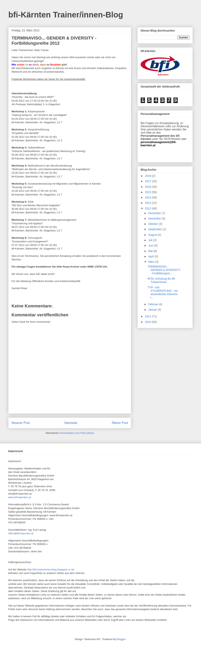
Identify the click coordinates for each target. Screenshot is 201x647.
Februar (153, 304)
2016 (148, 186)
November (155, 218)
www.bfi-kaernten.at (19, 497)
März (151, 261)
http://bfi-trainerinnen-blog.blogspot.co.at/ (50, 569)
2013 (148, 202)
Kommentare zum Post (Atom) (76, 432)
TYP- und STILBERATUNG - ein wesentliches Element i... (163, 292)
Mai (150, 251)
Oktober (153, 223)
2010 (148, 322)
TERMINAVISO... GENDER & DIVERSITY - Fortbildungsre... (164, 270)
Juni (151, 245)
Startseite (70, 423)
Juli (150, 240)
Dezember (155, 213)
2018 (148, 175)
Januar (153, 309)
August (153, 234)
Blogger (121, 639)
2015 (148, 192)
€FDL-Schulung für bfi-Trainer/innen (162, 280)
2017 (148, 181)
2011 (148, 316)
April (151, 256)
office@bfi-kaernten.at (20, 533)
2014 (148, 197)
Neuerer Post (21, 423)
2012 (148, 208)
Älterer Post (120, 423)
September (155, 229)
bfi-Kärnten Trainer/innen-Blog (65, 14)
